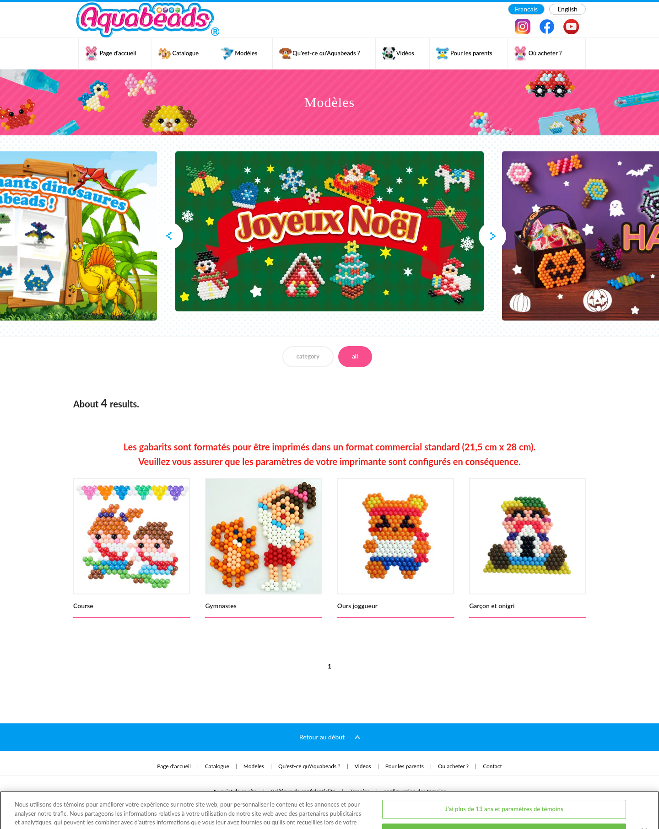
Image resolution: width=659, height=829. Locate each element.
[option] (329, 231)
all (355, 356)
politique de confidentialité (175, 796)
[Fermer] (644, 797)
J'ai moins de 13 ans (504, 798)
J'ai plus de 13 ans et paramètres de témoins (504, 775)
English (567, 9)
